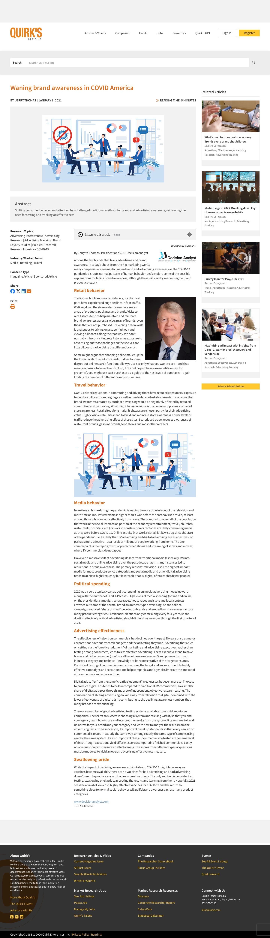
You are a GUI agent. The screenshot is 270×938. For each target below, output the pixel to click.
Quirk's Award (210, 874)
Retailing (26, 263)
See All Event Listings (215, 861)
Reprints (96, 934)
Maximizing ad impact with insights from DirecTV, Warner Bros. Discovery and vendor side (230, 350)
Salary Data (145, 909)
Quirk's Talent (83, 915)
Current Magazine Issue (89, 861)
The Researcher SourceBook (156, 861)
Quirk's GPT (202, 33)
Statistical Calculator (151, 915)
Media (14, 263)
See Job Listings (84, 896)
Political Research (44, 245)
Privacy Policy (80, 934)
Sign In (227, 33)
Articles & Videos (95, 33)
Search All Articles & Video (90, 874)
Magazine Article (21, 276)
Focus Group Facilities (151, 868)
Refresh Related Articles (231, 386)
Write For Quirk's (84, 880)
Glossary (143, 896)
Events (143, 33)
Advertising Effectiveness (26, 236)
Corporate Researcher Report (156, 902)
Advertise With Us (21, 910)
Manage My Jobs (84, 909)
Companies (122, 33)
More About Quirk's (22, 897)
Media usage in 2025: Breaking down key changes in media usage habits (230, 210)
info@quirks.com (211, 910)
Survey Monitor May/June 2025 (224, 279)
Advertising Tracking (37, 240)
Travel (38, 263)
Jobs (160, 33)
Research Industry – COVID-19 (29, 249)
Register (249, 33)
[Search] (137, 62)
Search (17, 62)
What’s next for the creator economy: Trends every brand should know (228, 139)
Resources (179, 33)
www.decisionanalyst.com (91, 801)
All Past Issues (83, 868)
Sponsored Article (45, 276)
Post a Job (80, 902)
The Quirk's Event (21, 904)
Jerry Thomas (25, 100)
